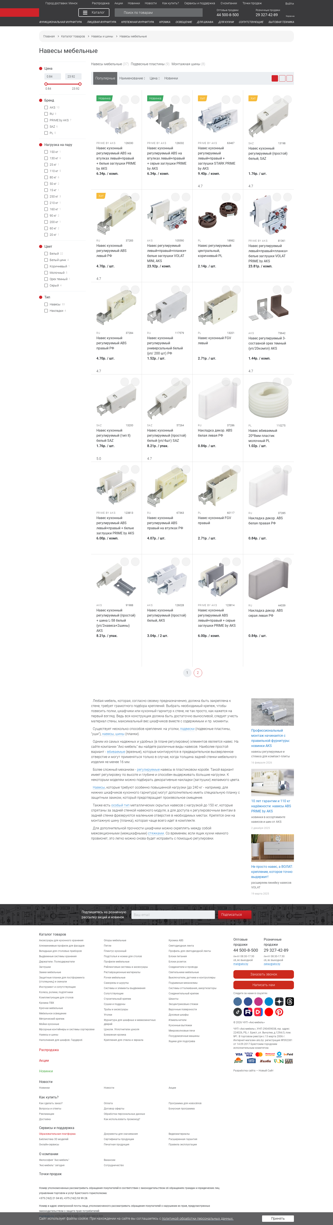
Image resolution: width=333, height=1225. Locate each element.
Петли (107, 945)
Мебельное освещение (52, 1013)
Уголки (108, 1014)
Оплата (108, 1103)
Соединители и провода (183, 966)
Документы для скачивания (121, 1133)
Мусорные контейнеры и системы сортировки (67, 1029)
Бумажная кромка (115, 1034)
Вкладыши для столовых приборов (60, 951)
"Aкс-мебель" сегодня (52, 1165)
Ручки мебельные (114, 977)
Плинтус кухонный (115, 951)
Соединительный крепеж (184, 993)
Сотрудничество (114, 1165)
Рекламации (46, 1113)
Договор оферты (114, 1108)
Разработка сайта (244, 1070)
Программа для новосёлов (185, 1103)
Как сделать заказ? (51, 1103)
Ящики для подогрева (182, 1041)
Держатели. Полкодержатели (57, 961)
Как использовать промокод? (122, 1119)
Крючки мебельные (51, 1008)
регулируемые (148, 770)
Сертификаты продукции (119, 1139)
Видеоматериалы (179, 1133)
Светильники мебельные (184, 972)
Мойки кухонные (49, 1024)
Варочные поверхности (183, 1009)
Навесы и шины (48, 1034)
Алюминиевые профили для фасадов (62, 945)
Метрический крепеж (51, 1018)
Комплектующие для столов (56, 997)
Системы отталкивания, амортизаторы (192, 988)
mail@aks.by (240, 963)
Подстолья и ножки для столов (123, 956)
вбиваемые (116, 752)
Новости (109, 1087)
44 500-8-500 (245, 950)
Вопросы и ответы (50, 1108)
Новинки (171, 78)
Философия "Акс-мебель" (54, 1160)
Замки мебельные (50, 972)
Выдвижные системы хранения (58, 956)
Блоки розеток (177, 961)
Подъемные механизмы (183, 982)
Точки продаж (50, 1174)
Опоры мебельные (115, 940)
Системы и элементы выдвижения (124, 988)
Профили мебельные (116, 961)
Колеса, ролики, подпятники (56, 992)
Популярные (105, 78)
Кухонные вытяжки (180, 1025)
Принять (278, 1219)
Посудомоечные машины (184, 1035)
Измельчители (177, 1020)
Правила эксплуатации (183, 1144)
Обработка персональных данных (124, 1113)
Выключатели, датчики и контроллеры (192, 977)
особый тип (120, 805)
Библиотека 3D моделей (53, 1139)
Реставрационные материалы (122, 972)
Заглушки (45, 966)
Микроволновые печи (182, 1030)
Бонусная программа (182, 1108)
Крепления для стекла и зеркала (123, 1040)
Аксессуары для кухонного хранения (61, 940)
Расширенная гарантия (183, 1139)
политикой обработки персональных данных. (198, 1219)
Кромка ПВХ (46, 1002)
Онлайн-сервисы (49, 1144)
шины (119, 734)
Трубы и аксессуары (116, 1009)
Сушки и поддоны (114, 1004)
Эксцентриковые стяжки (183, 1004)
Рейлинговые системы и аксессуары (126, 966)
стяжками (156, 833)
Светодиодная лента (181, 945)
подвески (187, 729)
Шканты (173, 998)
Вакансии (109, 1160)
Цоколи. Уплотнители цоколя (121, 1029)
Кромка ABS (176, 940)
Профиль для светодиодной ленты (190, 951)
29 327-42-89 (276, 950)
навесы (108, 734)
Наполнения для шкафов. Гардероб (60, 1040)
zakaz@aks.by (272, 963)
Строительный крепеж (117, 998)
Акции (172, 1087)
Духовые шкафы (179, 1014)
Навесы (99, 787)
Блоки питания (178, 956)
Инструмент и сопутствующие (57, 986)
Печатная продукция (116, 1144)
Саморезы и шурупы (116, 982)
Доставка (45, 1119)
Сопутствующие (113, 993)
